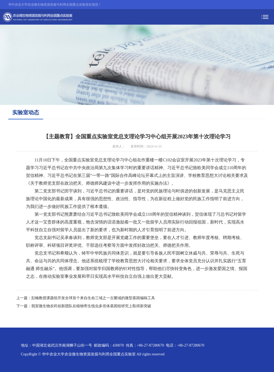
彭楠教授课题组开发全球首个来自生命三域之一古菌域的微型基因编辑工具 (93, 298)
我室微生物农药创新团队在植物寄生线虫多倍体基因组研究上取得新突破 (91, 306)
